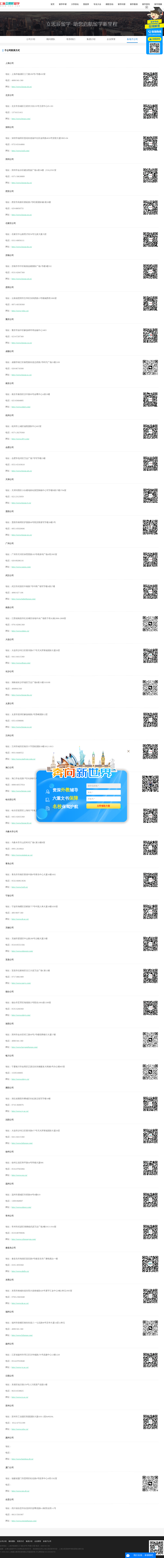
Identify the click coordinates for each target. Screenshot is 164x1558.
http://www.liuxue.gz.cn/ (22, 535)
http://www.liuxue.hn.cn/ (22, 695)
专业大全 (97, 4)
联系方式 (20, 1541)
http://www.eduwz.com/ (21, 1207)
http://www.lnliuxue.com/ (22, 1143)
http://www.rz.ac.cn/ (20, 1397)
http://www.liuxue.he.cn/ (22, 247)
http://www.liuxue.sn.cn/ (22, 215)
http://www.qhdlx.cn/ (20, 1271)
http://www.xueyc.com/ (21, 983)
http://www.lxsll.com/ (21, 151)
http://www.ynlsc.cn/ (20, 311)
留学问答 (121, 4)
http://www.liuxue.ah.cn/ (22, 471)
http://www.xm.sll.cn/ (20, 1491)
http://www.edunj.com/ (21, 407)
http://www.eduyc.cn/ (20, 1079)
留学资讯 (146, 4)
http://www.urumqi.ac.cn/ (22, 855)
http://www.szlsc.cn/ (20, 1429)
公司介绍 (30, 39)
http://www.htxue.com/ (21, 119)
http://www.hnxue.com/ (21, 791)
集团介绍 (91, 39)
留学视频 (158, 4)
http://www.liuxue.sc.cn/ (22, 375)
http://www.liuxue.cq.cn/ (22, 343)
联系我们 (71, 39)
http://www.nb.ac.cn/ (20, 919)
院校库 (86, 4)
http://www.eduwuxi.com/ (22, 951)
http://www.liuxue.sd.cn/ (22, 279)
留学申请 (63, 4)
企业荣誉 (111, 39)
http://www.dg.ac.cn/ (20, 1303)
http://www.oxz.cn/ (19, 1175)
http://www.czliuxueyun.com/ (24, 1239)
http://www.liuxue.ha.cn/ (22, 183)
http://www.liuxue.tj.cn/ (21, 503)
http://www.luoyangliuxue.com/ (25, 1047)
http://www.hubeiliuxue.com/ (24, 599)
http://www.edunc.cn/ (20, 631)
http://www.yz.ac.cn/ (20, 1367)
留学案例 (134, 4)
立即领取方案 (103, 805)
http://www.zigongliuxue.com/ (24, 1521)
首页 (52, 4)
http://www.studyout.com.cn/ (23, 759)
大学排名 (75, 4)
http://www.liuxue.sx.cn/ (22, 727)
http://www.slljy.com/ (20, 439)
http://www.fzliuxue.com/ (22, 1335)
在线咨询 (156, 39)
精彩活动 (109, 4)
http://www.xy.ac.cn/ (20, 1111)
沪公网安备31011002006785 (45, 1552)
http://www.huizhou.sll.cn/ (22, 1459)
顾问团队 (50, 39)
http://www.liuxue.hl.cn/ (22, 823)
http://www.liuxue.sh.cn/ (22, 87)
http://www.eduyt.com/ (21, 1015)
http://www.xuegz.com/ (21, 567)
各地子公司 (132, 39)
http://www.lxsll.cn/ (20, 887)
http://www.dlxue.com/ (21, 663)
